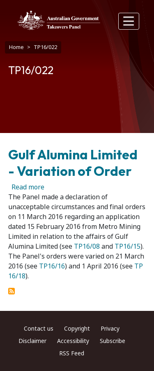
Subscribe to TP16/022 (11, 291)
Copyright (77, 328)
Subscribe (112, 341)
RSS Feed (71, 353)
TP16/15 (127, 246)
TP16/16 (52, 266)
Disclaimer (32, 341)
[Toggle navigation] (129, 21)
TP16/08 (87, 246)
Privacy (110, 328)
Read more (27, 187)
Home (16, 47)
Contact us (38, 328)
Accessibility (73, 341)
